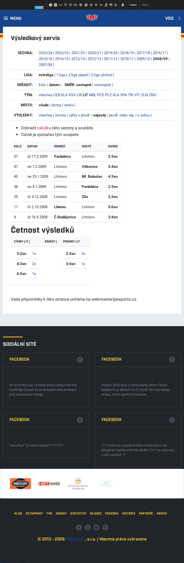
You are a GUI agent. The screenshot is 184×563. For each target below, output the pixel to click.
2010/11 (127, 58)
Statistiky (78, 539)
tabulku (44, 128)
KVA (72, 94)
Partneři (146, 539)
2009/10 (143, 58)
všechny (45, 94)
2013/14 (78, 58)
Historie (128, 539)
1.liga (60, 74)
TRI (130, 94)
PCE (100, 94)
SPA (123, 94)
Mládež (96, 539)
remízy (60, 115)
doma (56, 104)
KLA (64, 94)
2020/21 (94, 52)
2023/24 (45, 52)
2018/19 (127, 52)
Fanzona (112, 539)
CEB (56, 94)
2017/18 (143, 52)
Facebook (19, 420)
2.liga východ (101, 74)
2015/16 (45, 58)
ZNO (152, 94)
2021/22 (78, 52)
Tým (49, 539)
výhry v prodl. (79, 115)
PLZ (108, 94)
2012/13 (94, 58)
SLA (116, 94)
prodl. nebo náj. (122, 115)
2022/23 (61, 52)
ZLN (144, 94)
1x (34, 253)
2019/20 (110, 52)
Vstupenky (34, 539)
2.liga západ (78, 74)
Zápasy (61, 539)
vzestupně (102, 84)
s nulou (144, 115)
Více (169, 19)
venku (69, 104)
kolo (42, 84)
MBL (92, 94)
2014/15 (61, 58)
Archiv (162, 539)
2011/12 (110, 58)
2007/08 (45, 64)
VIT (137, 94)
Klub (18, 539)
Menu (15, 19)
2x (34, 263)
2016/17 (159, 52)
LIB (79, 94)
